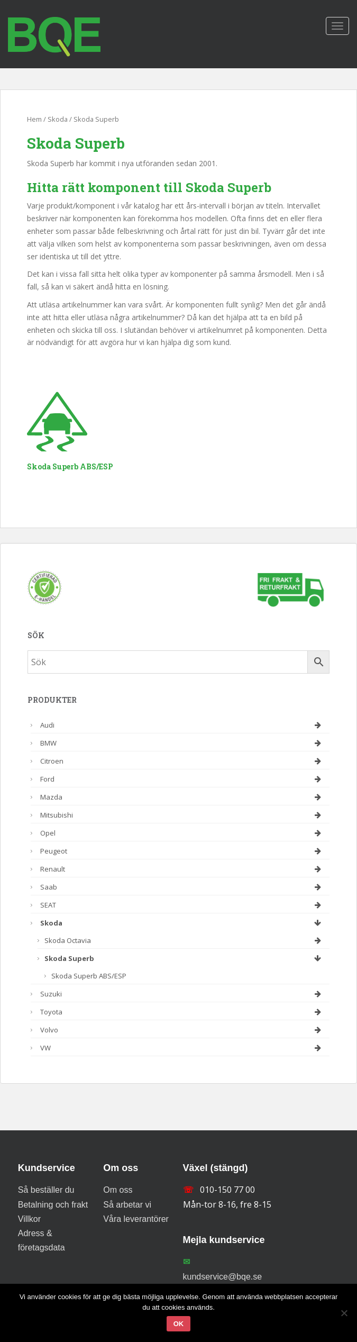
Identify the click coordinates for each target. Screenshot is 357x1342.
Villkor (29, 1218)
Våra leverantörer (136, 1218)
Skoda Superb (184, 958)
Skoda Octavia (184, 940)
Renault (182, 869)
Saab (182, 887)
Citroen (182, 761)
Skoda (58, 119)
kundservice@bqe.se (222, 1276)
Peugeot (182, 851)
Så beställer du (46, 1189)
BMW (182, 743)
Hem (34, 119)
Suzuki (182, 994)
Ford (182, 779)
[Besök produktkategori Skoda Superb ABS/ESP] (99, 414)
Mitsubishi (182, 815)
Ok (178, 1324)
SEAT (182, 905)
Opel (182, 833)
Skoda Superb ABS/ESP (88, 976)
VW (182, 1048)
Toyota (182, 1012)
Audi (182, 725)
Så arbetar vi (127, 1204)
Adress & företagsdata (41, 1240)
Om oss (117, 1189)
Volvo (182, 1030)
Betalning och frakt (53, 1204)
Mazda (182, 797)
